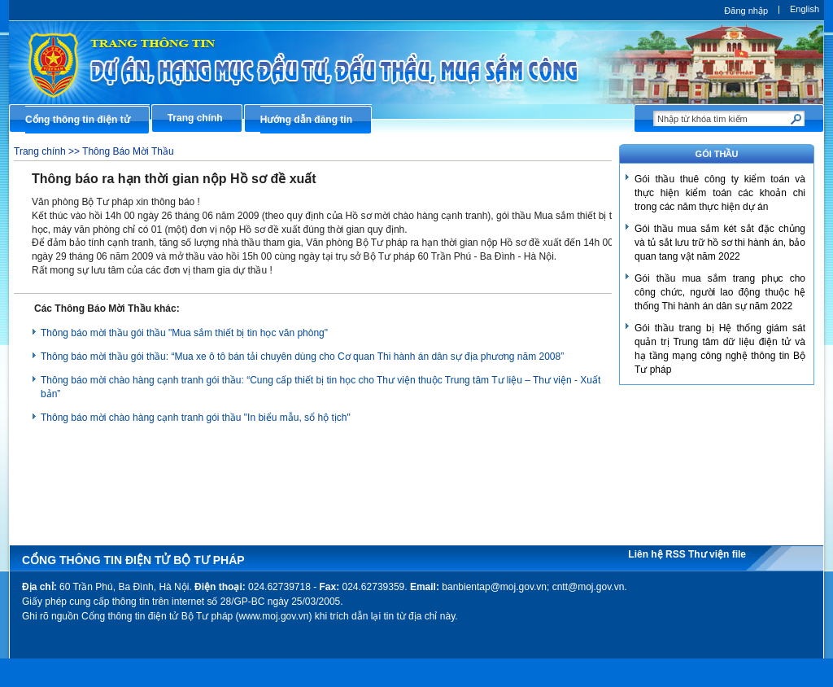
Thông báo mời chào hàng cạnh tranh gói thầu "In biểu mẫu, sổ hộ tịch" (196, 417)
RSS (676, 554)
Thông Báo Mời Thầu (128, 151)
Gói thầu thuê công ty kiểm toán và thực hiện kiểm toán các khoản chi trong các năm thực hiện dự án (720, 192)
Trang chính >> (48, 151)
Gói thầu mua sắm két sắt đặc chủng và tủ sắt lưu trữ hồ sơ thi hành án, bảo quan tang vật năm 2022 (720, 242)
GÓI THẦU (717, 154)
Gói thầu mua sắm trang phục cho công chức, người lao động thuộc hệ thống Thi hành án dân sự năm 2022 (720, 292)
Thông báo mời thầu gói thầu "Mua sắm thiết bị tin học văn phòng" (184, 333)
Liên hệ (646, 554)
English (804, 9)
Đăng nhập (746, 10)
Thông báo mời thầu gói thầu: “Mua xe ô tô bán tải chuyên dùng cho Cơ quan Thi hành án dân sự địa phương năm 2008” (302, 356)
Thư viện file (717, 554)
